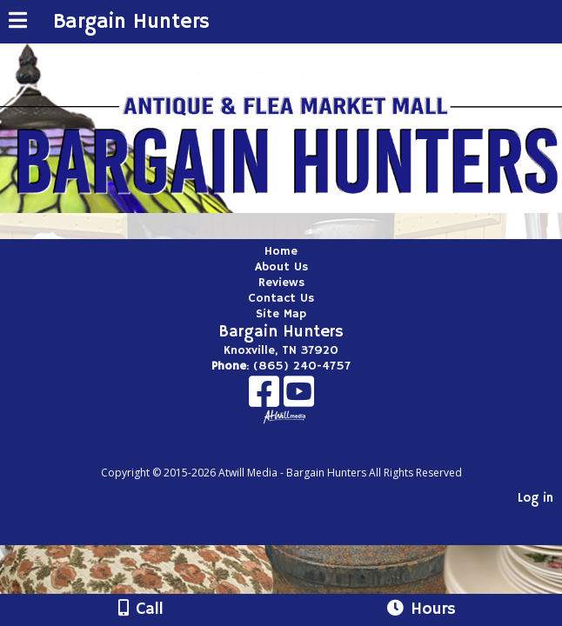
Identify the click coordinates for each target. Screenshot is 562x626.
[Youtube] (299, 398)
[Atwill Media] (297, 453)
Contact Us (281, 298)
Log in (535, 498)
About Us (281, 267)
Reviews (281, 282)
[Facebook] (266, 398)
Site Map (281, 314)
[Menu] (18, 22)
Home (281, 251)
